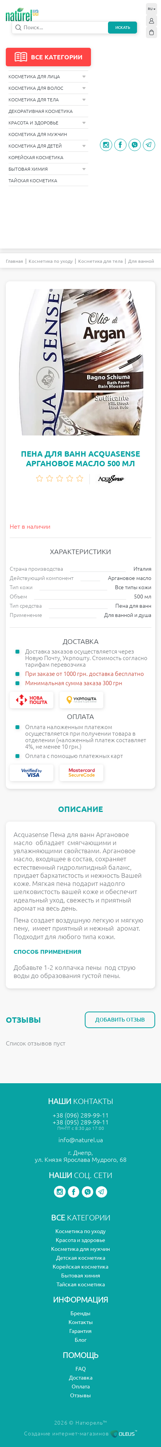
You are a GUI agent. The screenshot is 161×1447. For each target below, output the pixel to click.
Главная (14, 261)
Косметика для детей (47, 145)
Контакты (81, 1322)
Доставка (80, 1378)
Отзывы (80, 1395)
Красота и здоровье (47, 122)
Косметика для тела (47, 99)
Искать (122, 27)
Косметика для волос (47, 88)
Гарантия (80, 1331)
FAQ (80, 1369)
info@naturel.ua (80, 1139)
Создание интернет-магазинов (80, 1433)
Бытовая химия (47, 168)
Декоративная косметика (41, 111)
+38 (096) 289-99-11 (81, 1115)
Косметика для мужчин (38, 134)
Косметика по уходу (51, 261)
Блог (81, 1340)
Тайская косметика (33, 180)
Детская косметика (80, 1258)
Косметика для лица (47, 76)
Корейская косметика (36, 157)
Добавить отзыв (120, 1020)
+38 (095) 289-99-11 (81, 1122)
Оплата (81, 1386)
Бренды (80, 1313)
